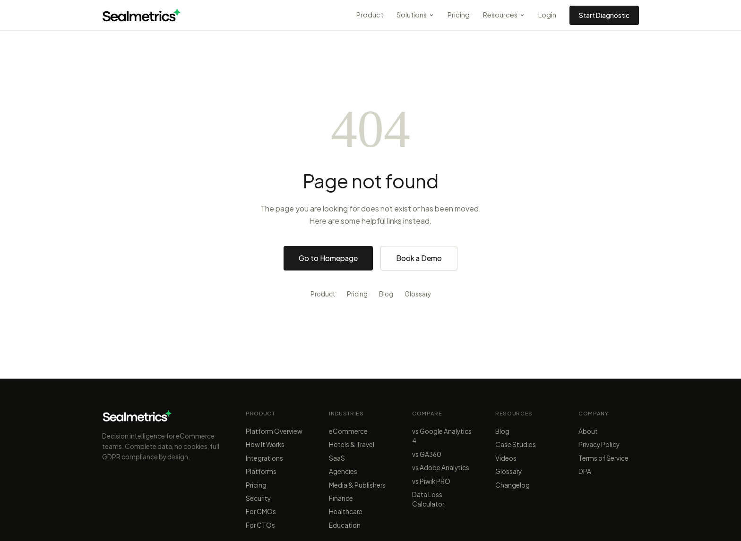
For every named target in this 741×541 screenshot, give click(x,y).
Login (547, 14)
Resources (504, 14)
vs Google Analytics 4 (442, 436)
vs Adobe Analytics (440, 468)
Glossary (418, 294)
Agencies (343, 471)
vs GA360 (426, 454)
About (588, 431)
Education (345, 525)
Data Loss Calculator (428, 499)
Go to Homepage (328, 258)
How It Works (265, 444)
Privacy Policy (599, 444)
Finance (341, 498)
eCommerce (348, 431)
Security (258, 498)
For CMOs (261, 511)
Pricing (459, 14)
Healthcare (345, 511)
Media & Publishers (357, 485)
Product (369, 14)
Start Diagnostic (604, 15)
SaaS (337, 458)
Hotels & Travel (351, 444)
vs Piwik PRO (431, 481)
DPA (584, 471)
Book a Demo (419, 258)
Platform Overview (274, 431)
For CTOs (260, 525)
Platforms (261, 471)
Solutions (415, 14)
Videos (506, 458)
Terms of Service (603, 458)
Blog (386, 294)
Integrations (264, 458)
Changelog (512, 485)
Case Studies (515, 444)
